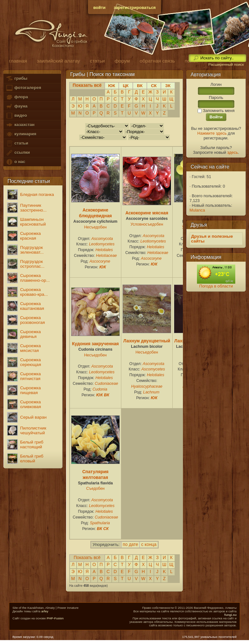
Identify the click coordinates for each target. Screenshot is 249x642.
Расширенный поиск (226, 64)
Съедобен (95, 488)
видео (16, 116)
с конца (148, 544)
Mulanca (197, 210)
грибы (16, 79)
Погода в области (216, 286)
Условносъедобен (147, 224)
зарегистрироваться (135, 7)
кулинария (20, 134)
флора (16, 97)
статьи (16, 143)
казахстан (20, 125)
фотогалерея (23, 88)
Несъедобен (95, 227)
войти (99, 7)
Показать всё (87, 557)
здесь (232, 152)
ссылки (17, 153)
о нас (15, 162)
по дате (131, 544)
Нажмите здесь (212, 133)
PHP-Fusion (55, 618)
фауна (16, 106)
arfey (44, 611)
